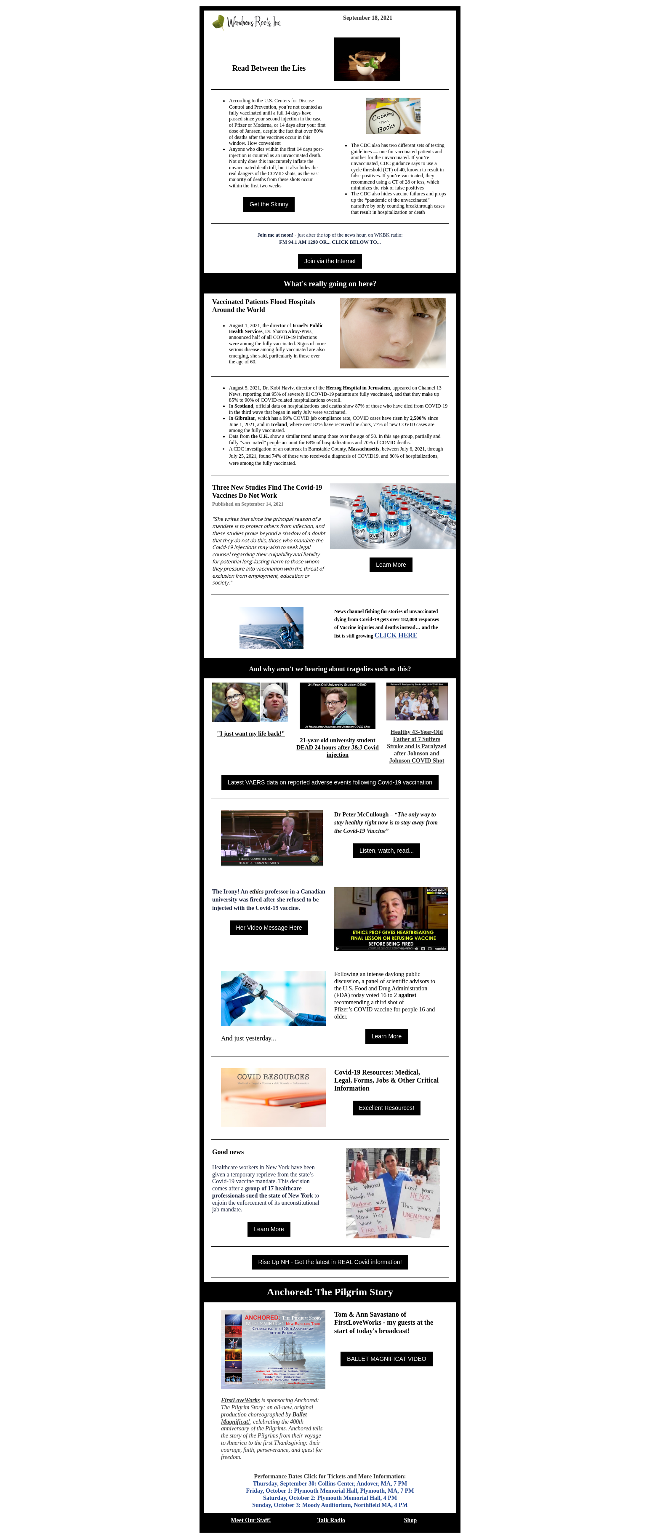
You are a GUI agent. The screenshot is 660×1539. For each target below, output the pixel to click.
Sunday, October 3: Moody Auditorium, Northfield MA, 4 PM (330, 1505)
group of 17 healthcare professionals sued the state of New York (263, 1192)
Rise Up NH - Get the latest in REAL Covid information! (330, 1262)
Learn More (391, 564)
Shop (410, 1520)
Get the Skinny (269, 204)
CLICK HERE (396, 635)
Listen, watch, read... (386, 850)
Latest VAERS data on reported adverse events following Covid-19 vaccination (330, 782)
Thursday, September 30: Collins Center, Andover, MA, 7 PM (330, 1483)
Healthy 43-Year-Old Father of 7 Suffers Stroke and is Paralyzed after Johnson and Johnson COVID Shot (417, 746)
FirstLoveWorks (240, 1400)
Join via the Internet (330, 261)
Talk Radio (331, 1520)
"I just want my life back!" (251, 734)
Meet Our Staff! (251, 1520)
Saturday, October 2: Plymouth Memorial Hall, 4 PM (330, 1498)
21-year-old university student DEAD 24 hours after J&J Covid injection (337, 747)
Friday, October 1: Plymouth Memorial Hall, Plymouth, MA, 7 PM (330, 1491)
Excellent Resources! (387, 1107)
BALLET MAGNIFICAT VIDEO (386, 1358)
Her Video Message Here (269, 927)
